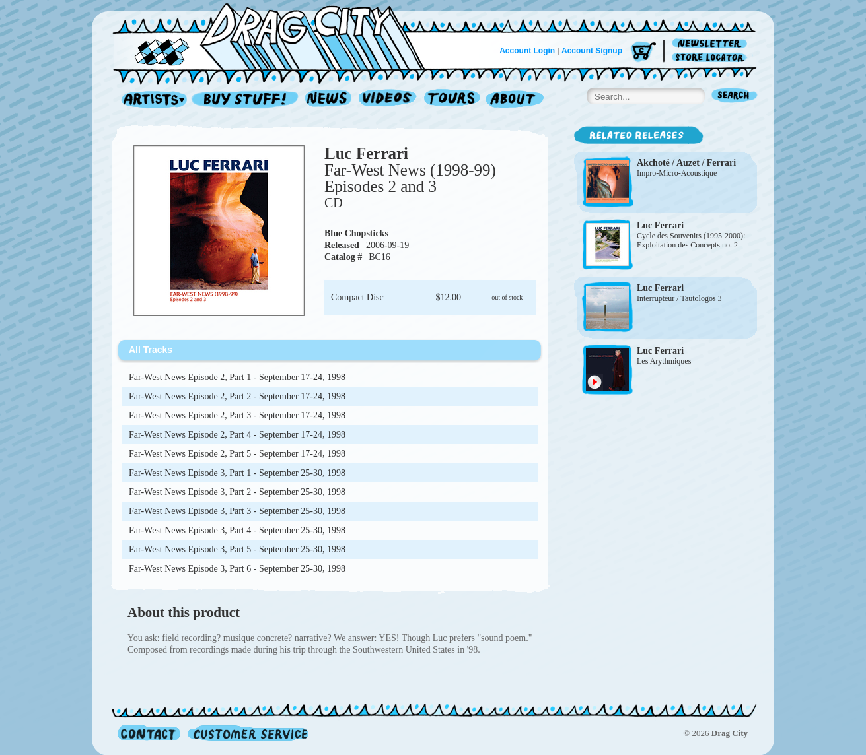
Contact (149, 732)
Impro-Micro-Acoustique (677, 173)
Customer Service (247, 732)
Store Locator (711, 58)
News (329, 100)
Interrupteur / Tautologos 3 (679, 298)
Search (734, 96)
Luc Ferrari (366, 153)
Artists (150, 100)
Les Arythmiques (664, 361)
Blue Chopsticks (356, 233)
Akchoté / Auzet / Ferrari (686, 163)
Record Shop (246, 100)
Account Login (527, 50)
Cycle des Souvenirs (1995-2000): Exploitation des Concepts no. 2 (691, 240)
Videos (388, 100)
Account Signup (591, 50)
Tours (452, 100)
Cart (643, 52)
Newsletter (711, 44)
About (515, 100)
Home (276, 36)
